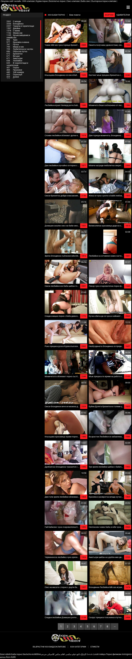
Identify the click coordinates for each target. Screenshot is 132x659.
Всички (109, 15)
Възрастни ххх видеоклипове (49, 647)
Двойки (13, 28)
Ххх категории (78, 647)
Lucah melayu (99, 654)
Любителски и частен (19, 49)
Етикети (94, 647)
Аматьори (14, 58)
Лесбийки (14, 60)
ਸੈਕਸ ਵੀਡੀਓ (11, 657)
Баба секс (86, 1)
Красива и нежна (17, 42)
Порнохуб (14, 74)
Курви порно (42, 1)
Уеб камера (15, 72)
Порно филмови (113, 654)
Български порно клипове (104, 1)
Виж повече (74, 15)
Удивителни (123, 15)
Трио (11, 40)
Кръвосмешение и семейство (18, 36)
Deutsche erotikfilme (32, 654)
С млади (13, 21)
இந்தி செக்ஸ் (87, 654)
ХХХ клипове (28, 1)
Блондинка (14, 24)
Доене (12, 77)
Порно (12, 67)
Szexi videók (5, 654)
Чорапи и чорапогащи (20, 26)
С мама (13, 30)
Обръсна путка (16, 51)
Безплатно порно (57, 1)
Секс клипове (73, 1)
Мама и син (15, 47)
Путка (12, 44)
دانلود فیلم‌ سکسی (73, 654)
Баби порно (16, 654)
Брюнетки (14, 54)
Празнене (14, 70)
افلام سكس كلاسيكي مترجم (53, 654)
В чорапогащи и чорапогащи (17, 64)
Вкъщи (13, 56)
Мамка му (14, 33)
